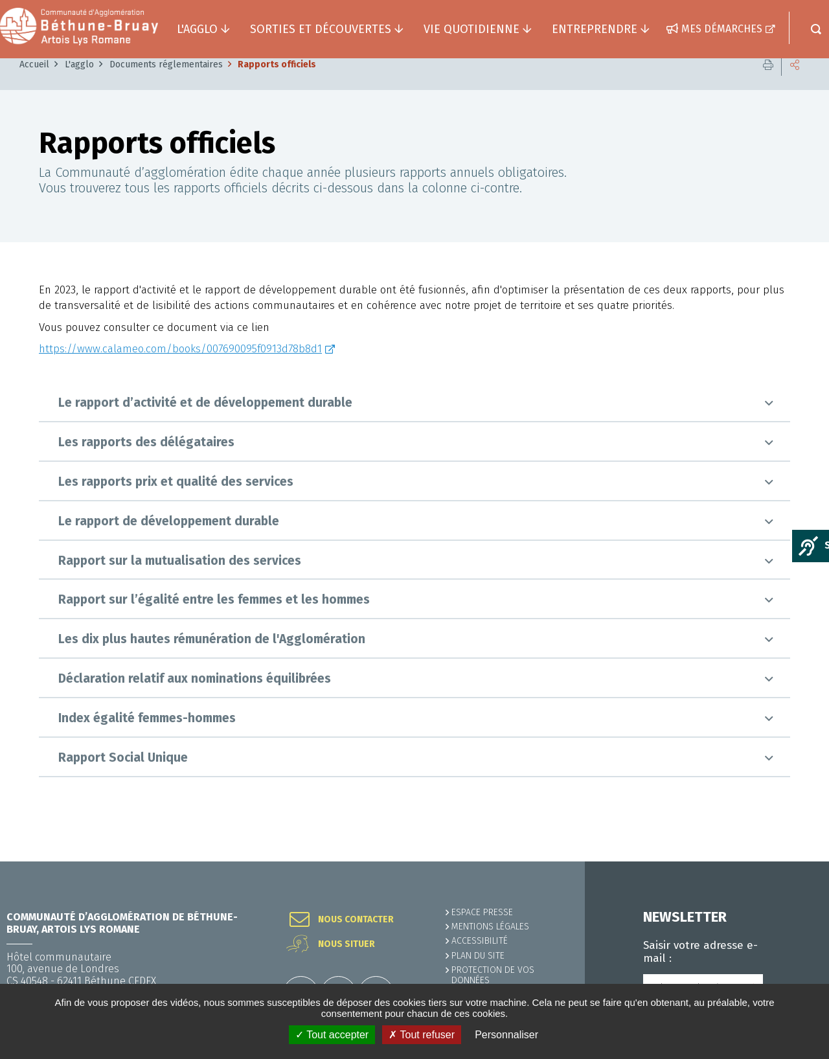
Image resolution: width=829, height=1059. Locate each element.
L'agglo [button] (197, 29)
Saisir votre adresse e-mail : (700, 952)
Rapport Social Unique (123, 776)
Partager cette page (795, 84)
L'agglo (79, 83)
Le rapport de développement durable (168, 540)
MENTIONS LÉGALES (490, 926)
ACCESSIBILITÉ (479, 940)
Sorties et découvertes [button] (320, 29)
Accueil (34, 83)
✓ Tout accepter (332, 1034)
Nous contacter (356, 920)
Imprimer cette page (768, 84)
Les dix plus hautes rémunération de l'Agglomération (211, 658)
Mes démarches (721, 29)
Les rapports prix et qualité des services (175, 501)
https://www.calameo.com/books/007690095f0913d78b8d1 (180, 368)
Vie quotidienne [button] (471, 29)
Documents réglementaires (166, 83)
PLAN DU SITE (478, 955)
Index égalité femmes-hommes (147, 737)
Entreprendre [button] (594, 29)
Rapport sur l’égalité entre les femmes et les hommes (214, 618)
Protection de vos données (492, 975)
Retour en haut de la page (790, 861)
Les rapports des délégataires (146, 461)
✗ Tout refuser (422, 1034)
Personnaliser (506, 1034)
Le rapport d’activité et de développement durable (205, 422)
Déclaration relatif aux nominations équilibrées (194, 697)
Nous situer (346, 944)
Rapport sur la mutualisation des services (179, 580)
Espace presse (482, 912)
